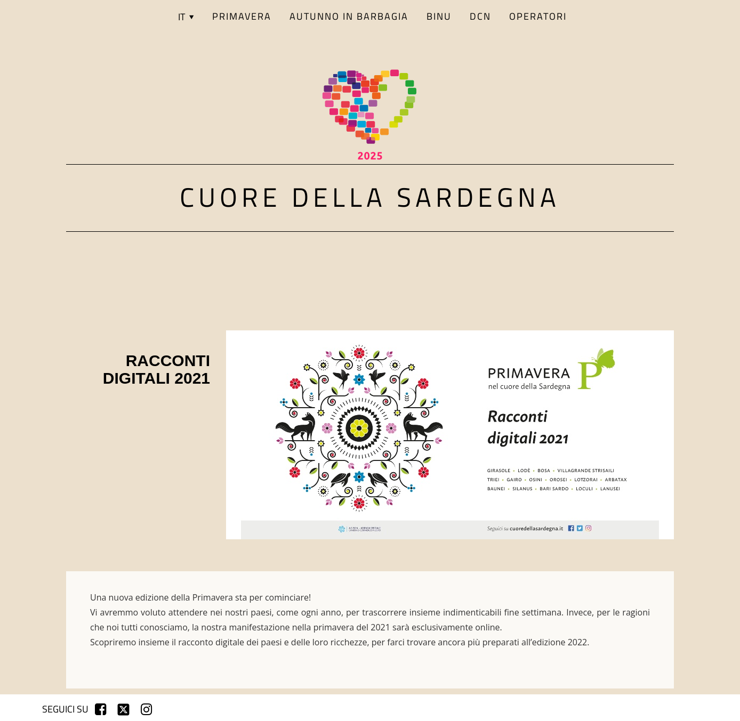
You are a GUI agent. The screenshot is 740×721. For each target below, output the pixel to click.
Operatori (538, 16)
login (682, 709)
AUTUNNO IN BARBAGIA (348, 16)
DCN (480, 16)
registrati (637, 709)
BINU (439, 16)
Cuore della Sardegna (370, 196)
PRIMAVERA (241, 16)
